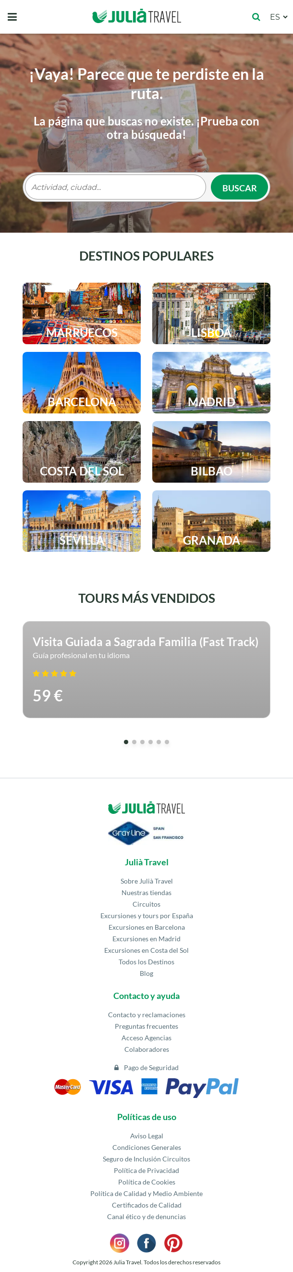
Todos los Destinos (146, 962)
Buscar (239, 188)
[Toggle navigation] (12, 17)
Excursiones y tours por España (146, 915)
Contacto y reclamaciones (146, 1014)
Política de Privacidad (146, 1170)
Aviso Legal (146, 1136)
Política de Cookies (146, 1182)
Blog (146, 973)
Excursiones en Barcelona (147, 927)
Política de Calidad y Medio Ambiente (146, 1193)
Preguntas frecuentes (146, 1026)
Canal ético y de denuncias (146, 1216)
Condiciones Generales (146, 1147)
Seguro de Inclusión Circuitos (146, 1159)
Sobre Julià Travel (147, 881)
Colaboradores (146, 1049)
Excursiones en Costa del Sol (146, 950)
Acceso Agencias (146, 1038)
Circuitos (146, 904)
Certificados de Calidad (147, 1205)
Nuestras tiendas (146, 892)
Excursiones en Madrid (146, 939)
